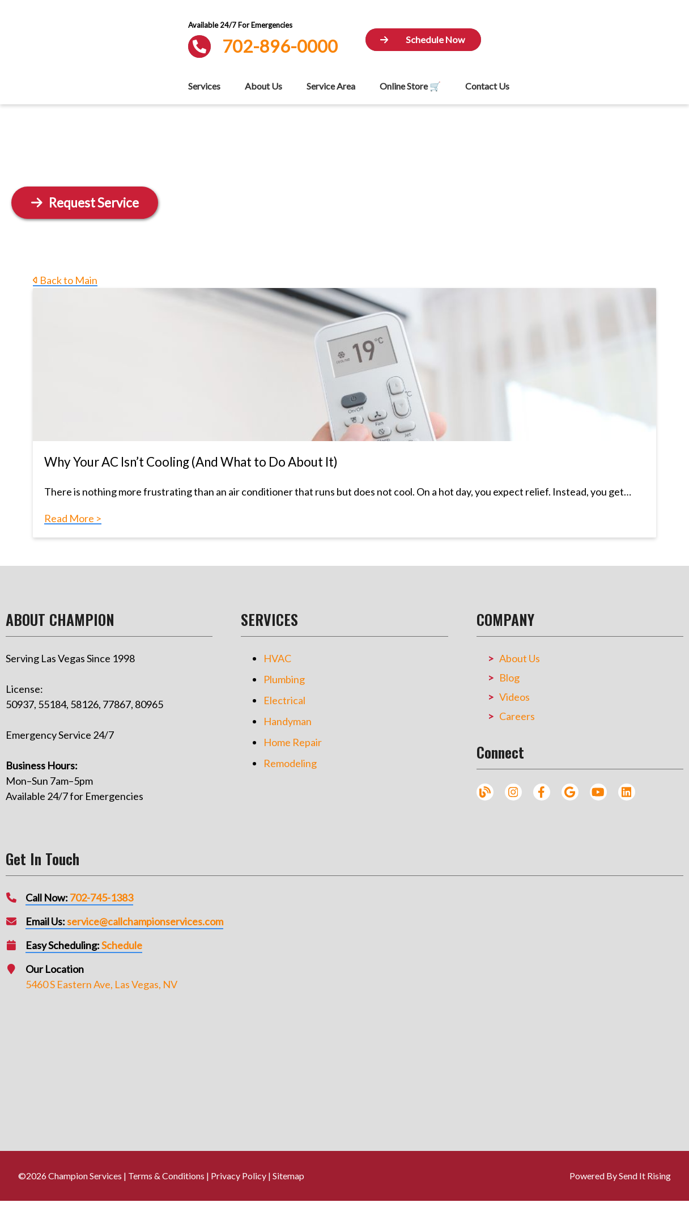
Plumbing (284, 679)
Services (204, 86)
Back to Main (65, 280)
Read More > (72, 518)
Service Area (331, 86)
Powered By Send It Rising (620, 1175)
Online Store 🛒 (410, 86)
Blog (509, 677)
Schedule (121, 945)
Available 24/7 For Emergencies (240, 24)
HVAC (277, 658)
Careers (517, 716)
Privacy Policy (238, 1175)
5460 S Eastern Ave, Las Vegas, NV (101, 984)
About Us (263, 86)
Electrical (284, 700)
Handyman (287, 721)
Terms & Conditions (166, 1175)
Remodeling (290, 763)
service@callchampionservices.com (145, 921)
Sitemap (288, 1175)
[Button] (423, 40)
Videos (514, 697)
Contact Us (487, 86)
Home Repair (292, 742)
